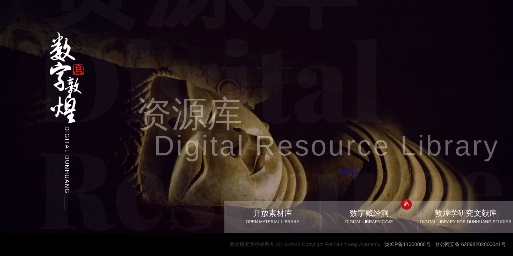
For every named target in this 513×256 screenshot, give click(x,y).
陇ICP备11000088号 (407, 244)
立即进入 (336, 171)
